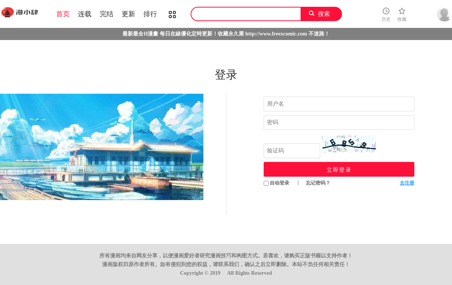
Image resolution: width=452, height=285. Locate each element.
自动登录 (276, 183)
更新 (128, 14)
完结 (106, 14)
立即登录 (339, 169)
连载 (85, 14)
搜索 (324, 14)
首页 (63, 14)
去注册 (407, 183)
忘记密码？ (318, 183)
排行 (150, 14)
